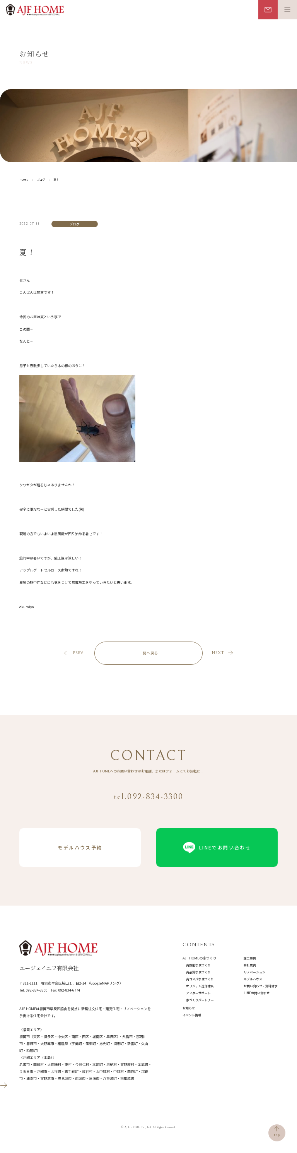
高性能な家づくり (198, 965)
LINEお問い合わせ (257, 993)
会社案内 (250, 965)
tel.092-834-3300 (149, 796)
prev (78, 652)
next (218, 652)
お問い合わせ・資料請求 (261, 986)
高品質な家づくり (198, 972)
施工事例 (250, 958)
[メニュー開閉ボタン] (287, 9)
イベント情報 (192, 1015)
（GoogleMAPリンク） (105, 983)
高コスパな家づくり (200, 979)
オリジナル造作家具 (200, 986)
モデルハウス (253, 979)
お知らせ (189, 1008)
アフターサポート (198, 993)
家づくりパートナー (200, 1000)
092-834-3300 (37, 990)
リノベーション (254, 972)
